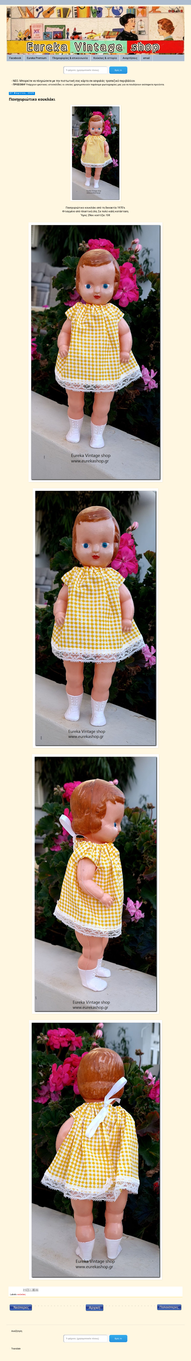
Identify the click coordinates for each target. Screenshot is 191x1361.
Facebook (15, 58)
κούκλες (21, 1294)
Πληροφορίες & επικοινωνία (70, 58)
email (146, 58)
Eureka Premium (37, 58)
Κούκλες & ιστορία (105, 58)
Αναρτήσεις (130, 58)
